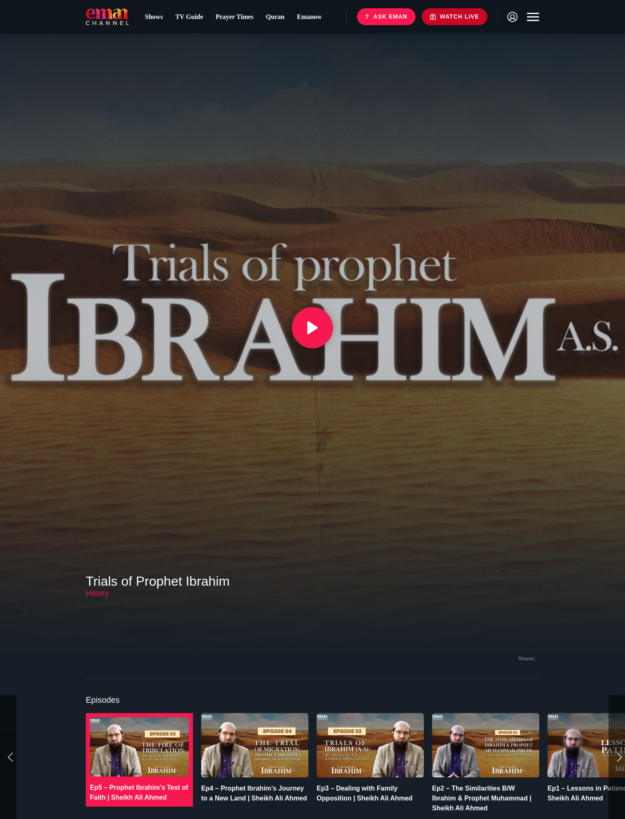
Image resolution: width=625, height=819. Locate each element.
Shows (154, 16)
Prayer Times (235, 16)
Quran (275, 16)
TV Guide (189, 16)
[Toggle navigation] (531, 17)
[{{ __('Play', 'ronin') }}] (312, 327)
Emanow (309, 16)
